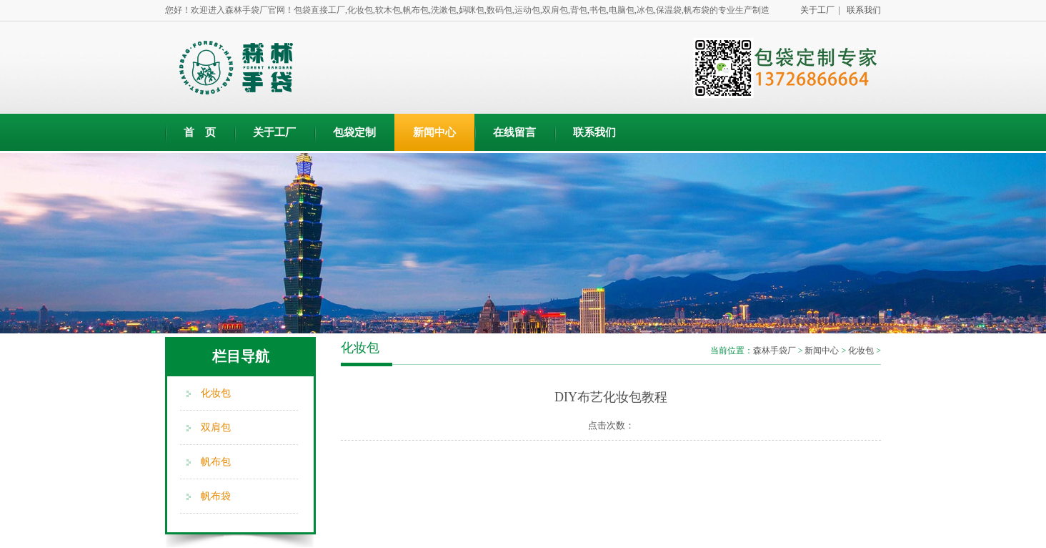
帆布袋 (216, 496)
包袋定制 (354, 132)
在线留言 (514, 132)
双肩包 (216, 427)
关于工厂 (274, 132)
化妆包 (216, 393)
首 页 (200, 132)
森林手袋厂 (774, 351)
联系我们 (861, 10)
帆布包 (216, 461)
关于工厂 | (818, 10)
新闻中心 (434, 132)
